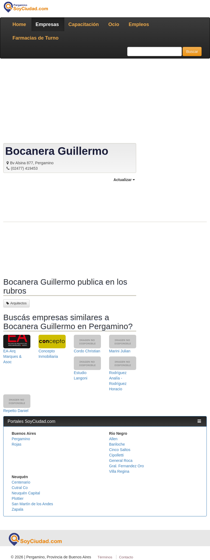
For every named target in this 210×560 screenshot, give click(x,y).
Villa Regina (119, 471)
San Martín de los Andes (32, 504)
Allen (113, 439)
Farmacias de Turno (35, 38)
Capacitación (83, 24)
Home (19, 24)
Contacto (126, 557)
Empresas (47, 24)
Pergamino (21, 439)
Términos (105, 557)
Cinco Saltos (120, 450)
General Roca (120, 460)
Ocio (113, 24)
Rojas (16, 444)
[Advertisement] (69, 228)
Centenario (21, 482)
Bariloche (117, 444)
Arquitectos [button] (16, 303)
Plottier (18, 498)
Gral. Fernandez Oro (126, 466)
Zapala (17, 509)
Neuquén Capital (26, 493)
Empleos (139, 24)
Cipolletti (116, 455)
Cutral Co (20, 487)
